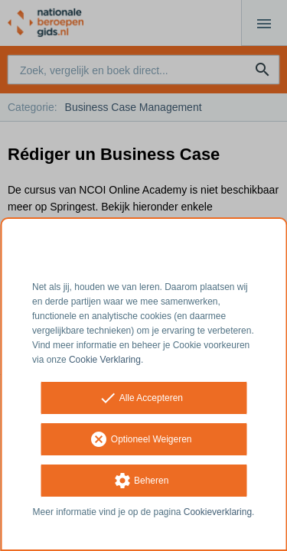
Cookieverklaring (218, 512)
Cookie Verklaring (105, 359)
